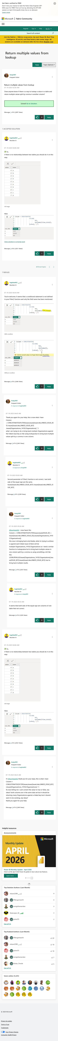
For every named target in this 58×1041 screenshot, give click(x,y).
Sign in (34, 28)
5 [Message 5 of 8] (12, 443)
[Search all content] (40, 33)
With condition (8, 334)
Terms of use (5, 1024)
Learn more (6, 12)
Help (40, 28)
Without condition (9, 373)
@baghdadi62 (14, 530)
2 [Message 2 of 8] (10, 248)
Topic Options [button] (48, 65)
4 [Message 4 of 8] (10, 381)
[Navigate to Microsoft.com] (7, 19)
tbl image (7, 206)
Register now (48, 42)
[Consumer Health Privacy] (29, 1035)
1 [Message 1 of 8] (10, 112)
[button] (37, 65)
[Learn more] (11, 876)
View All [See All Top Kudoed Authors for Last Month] (7, 968)
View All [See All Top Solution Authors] (7, 924)
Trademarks (4, 1028)
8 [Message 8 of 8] (15, 615)
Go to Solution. (31, 103)
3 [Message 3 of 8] (12, 807)
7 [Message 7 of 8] (15, 570)
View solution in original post (14, 242)
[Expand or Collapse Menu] (3, 24)
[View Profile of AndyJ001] (13, 75)
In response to (18, 406)
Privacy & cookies (6, 1021)
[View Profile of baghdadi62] (13, 138)
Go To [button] (48, 28)
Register (25, 28)
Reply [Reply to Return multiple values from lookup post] (49, 117)
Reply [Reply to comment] (49, 253)
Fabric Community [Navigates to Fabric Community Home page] (24, 18)
